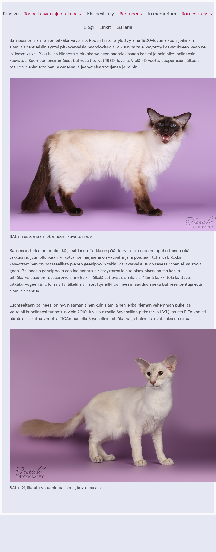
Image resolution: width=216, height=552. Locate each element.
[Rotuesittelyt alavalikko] (211, 14)
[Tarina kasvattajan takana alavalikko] (80, 14)
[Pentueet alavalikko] (141, 14)
